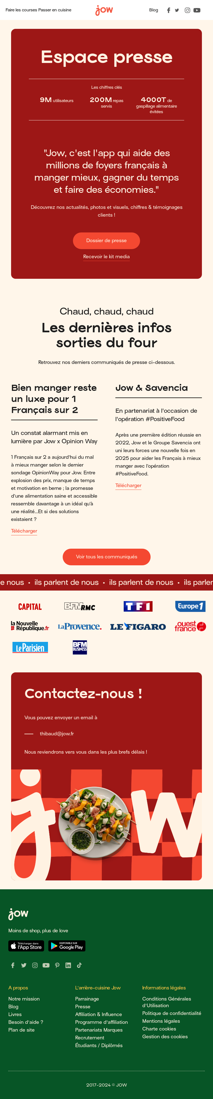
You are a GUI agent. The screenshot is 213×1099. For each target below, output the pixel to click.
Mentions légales (161, 1021)
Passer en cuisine (54, 10)
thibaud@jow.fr (57, 733)
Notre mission (24, 999)
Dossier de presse (106, 240)
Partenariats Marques (99, 1030)
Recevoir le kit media (106, 256)
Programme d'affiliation (101, 1022)
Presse (82, 1006)
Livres (15, 1014)
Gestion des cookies (165, 1036)
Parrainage (87, 999)
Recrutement (89, 1037)
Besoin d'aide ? (25, 1022)
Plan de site (21, 1030)
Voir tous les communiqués (106, 556)
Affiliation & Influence (98, 1014)
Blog (153, 10)
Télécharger (24, 531)
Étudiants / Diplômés (99, 1045)
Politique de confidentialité (171, 1013)
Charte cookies (159, 1029)
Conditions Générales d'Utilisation (166, 1002)
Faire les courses (21, 10)
